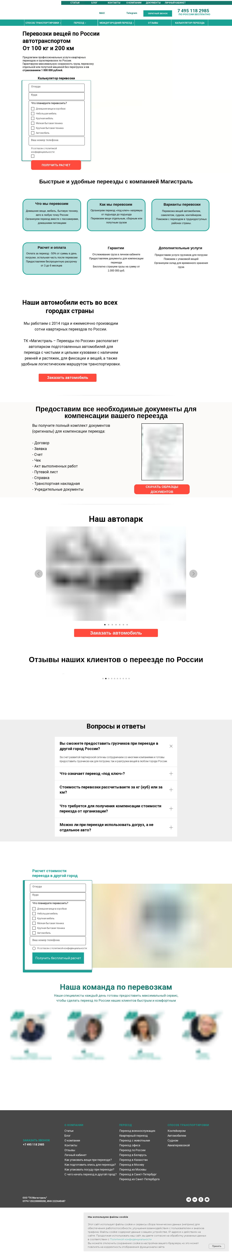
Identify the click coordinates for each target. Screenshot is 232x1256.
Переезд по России (132, 1198)
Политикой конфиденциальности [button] (131, 1239)
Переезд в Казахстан (133, 1208)
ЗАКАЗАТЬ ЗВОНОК (36, 1188)
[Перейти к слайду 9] (126, 726)
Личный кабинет (75, 1203)
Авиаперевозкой (179, 1193)
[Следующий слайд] (169, 698)
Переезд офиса (129, 1193)
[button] (157, 13)
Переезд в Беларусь (133, 1203)
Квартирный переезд (133, 1184)
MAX (102, 13)
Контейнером (177, 1179)
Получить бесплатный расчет (58, 1006)
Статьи (68, 1179)
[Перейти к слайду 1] (103, 726)
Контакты (70, 1193)
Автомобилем (177, 1184)
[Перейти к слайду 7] (120, 726)
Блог (67, 1184)
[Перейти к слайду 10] (129, 726)
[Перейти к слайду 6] (117, 726)
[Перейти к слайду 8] (123, 726)
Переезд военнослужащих (137, 1179)
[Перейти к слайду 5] (114, 726)
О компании (72, 1189)
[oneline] (56, 88)
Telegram (131, 13)
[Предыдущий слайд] (63, 698)
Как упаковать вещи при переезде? (88, 1208)
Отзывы (69, 1198)
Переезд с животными (134, 1189)
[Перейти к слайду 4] (111, 726)
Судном (173, 1189)
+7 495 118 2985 (33, 1193)
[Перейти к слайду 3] (108, 726)
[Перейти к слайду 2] (105, 726)
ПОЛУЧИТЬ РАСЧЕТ (56, 165)
